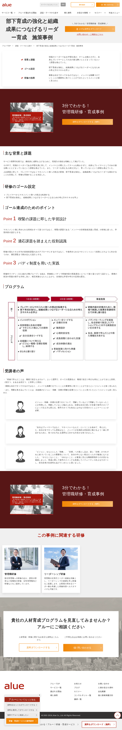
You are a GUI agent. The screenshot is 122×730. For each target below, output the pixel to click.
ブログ (77, 687)
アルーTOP (6, 46)
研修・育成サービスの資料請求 (21, 721)
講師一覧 (78, 699)
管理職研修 (21, 569)
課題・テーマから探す (49, 12)
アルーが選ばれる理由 (27, 12)
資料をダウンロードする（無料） (78, 122)
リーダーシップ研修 (61, 569)
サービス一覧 (7, 12)
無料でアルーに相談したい (18, 715)
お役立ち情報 (82, 12)
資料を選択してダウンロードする (20, 710)
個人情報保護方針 (105, 695)
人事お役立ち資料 (105, 687)
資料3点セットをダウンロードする (21, 705)
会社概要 (102, 691)
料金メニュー (114, 12)
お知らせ (78, 683)
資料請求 (82, 5)
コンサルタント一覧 (82, 695)
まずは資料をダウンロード (90, 29)
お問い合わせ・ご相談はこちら (90, 34)
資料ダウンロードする (38, 647)
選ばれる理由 (56, 691)
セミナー (98, 12)
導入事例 (67, 12)
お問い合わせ (103, 683)
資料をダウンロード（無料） (98, 724)
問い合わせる (108, 5)
